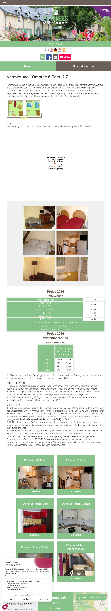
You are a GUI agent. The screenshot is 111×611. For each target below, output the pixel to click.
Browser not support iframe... (55, 163)
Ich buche (55, 44)
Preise (55, 603)
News (27, 66)
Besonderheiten (83, 66)
